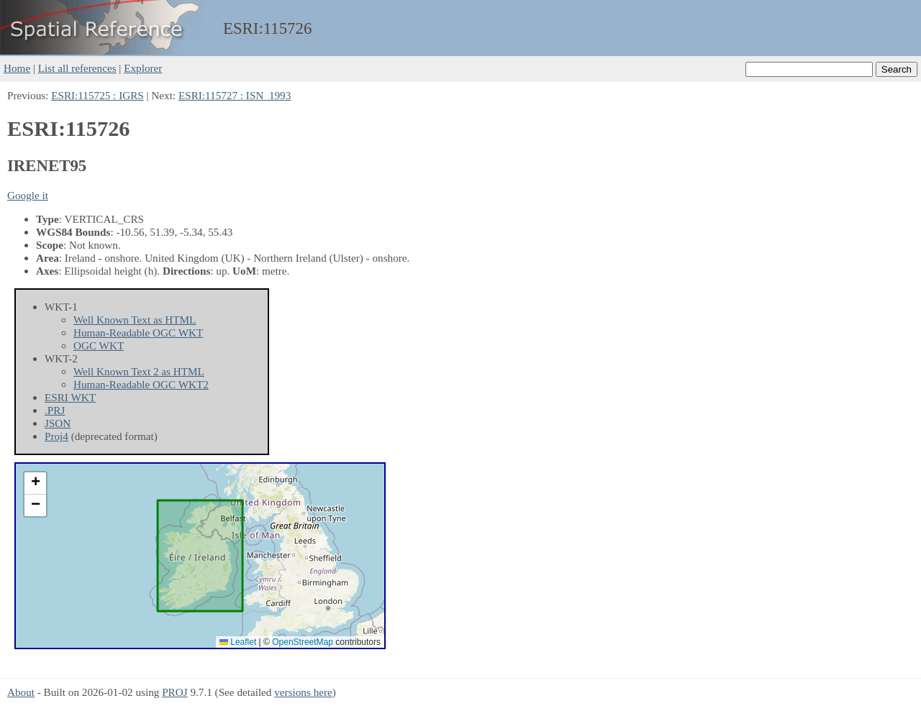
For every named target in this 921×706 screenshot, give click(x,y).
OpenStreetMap (302, 642)
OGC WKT (98, 345)
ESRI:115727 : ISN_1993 (234, 95)
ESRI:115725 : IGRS (97, 95)
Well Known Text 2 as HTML (138, 371)
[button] (35, 483)
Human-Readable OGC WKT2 (141, 384)
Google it (27, 195)
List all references (77, 68)
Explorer (143, 68)
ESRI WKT (70, 397)
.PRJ (55, 410)
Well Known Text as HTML (134, 319)
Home (17, 68)
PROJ (174, 692)
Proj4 (56, 436)
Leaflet (237, 642)
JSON (58, 423)
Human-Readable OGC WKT (138, 332)
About (21, 692)
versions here (303, 692)
